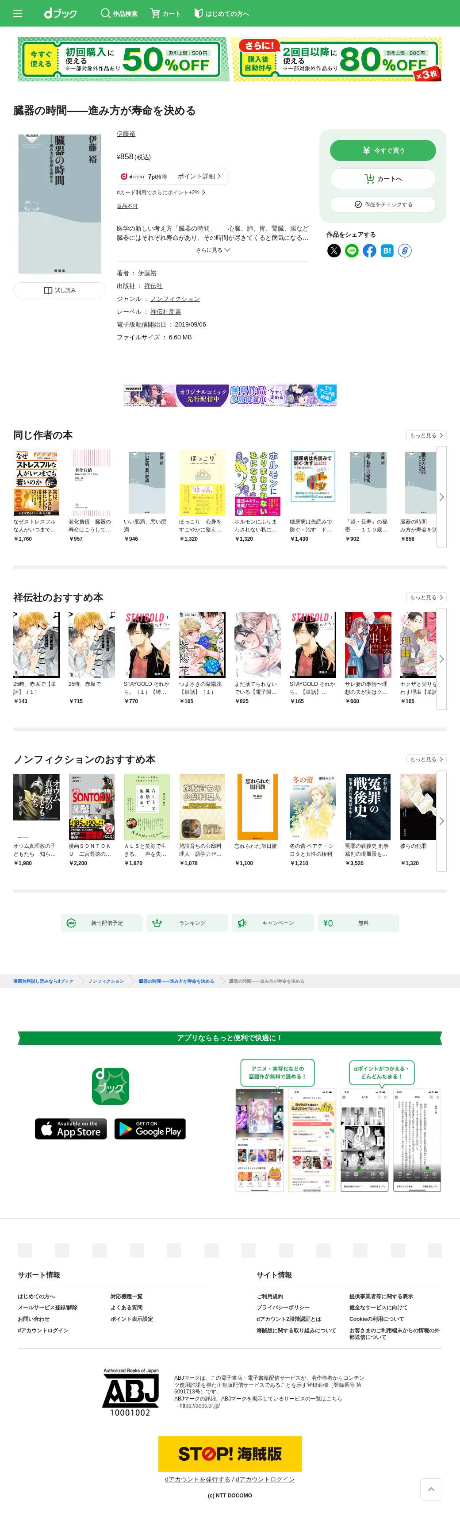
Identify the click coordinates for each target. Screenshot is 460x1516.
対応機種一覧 (126, 1296)
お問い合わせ (34, 1319)
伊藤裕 (126, 133)
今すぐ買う (389, 150)
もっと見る (423, 435)
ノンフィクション (175, 298)
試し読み (65, 290)
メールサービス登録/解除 (47, 1307)
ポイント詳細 (196, 176)
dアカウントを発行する (197, 1479)
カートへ (389, 178)
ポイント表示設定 (132, 1319)
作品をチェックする (389, 204)
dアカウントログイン (43, 1330)
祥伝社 (153, 285)
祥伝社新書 (165, 311)
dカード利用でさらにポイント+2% (158, 192)
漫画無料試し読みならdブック (43, 981)
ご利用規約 (270, 1296)
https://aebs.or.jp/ (200, 1406)
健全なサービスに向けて (378, 1307)
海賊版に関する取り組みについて (296, 1330)
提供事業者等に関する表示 (381, 1296)
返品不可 (127, 206)
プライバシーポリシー (283, 1307)
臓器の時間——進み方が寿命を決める (176, 981)
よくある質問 (126, 1307)
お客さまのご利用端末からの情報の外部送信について (394, 1334)
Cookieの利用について (376, 1319)
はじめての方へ (36, 1296)
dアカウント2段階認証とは (289, 1319)
